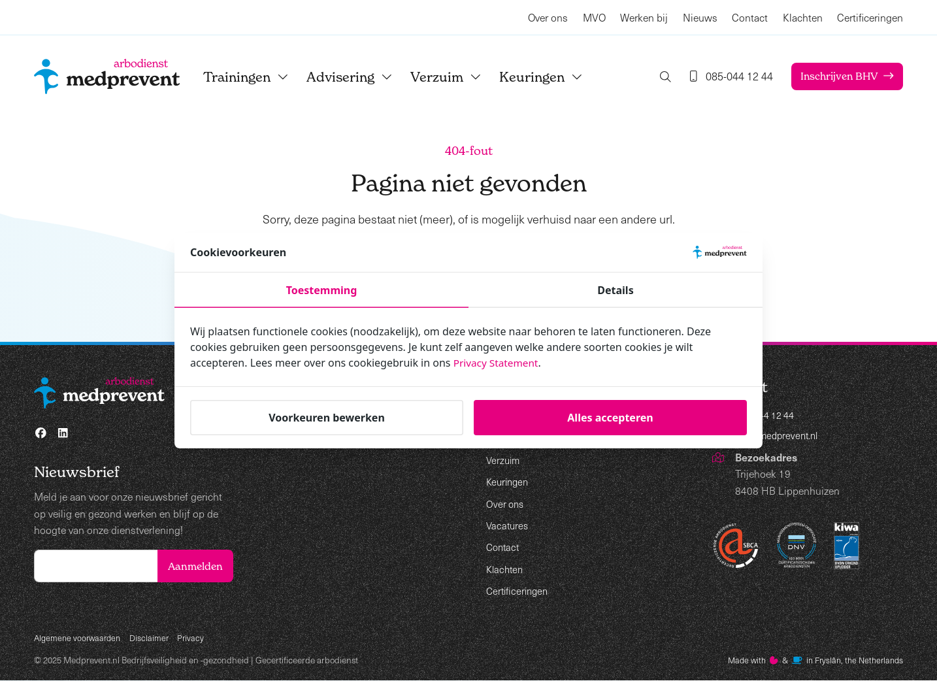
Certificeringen (870, 17)
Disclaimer (155, 637)
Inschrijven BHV (836, 76)
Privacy (197, 637)
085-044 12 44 (768, 416)
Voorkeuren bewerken (327, 417)
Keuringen (553, 77)
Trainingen (258, 77)
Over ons (548, 17)
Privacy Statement (497, 363)
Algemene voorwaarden (79, 637)
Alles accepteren (610, 417)
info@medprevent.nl (780, 437)
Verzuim (457, 77)
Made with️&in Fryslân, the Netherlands (809, 660)
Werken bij (644, 17)
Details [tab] (615, 290)
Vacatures (508, 525)
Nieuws (700, 17)
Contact (750, 17)
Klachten (803, 17)
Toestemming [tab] (321, 290)
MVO (594, 17)
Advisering (361, 77)
